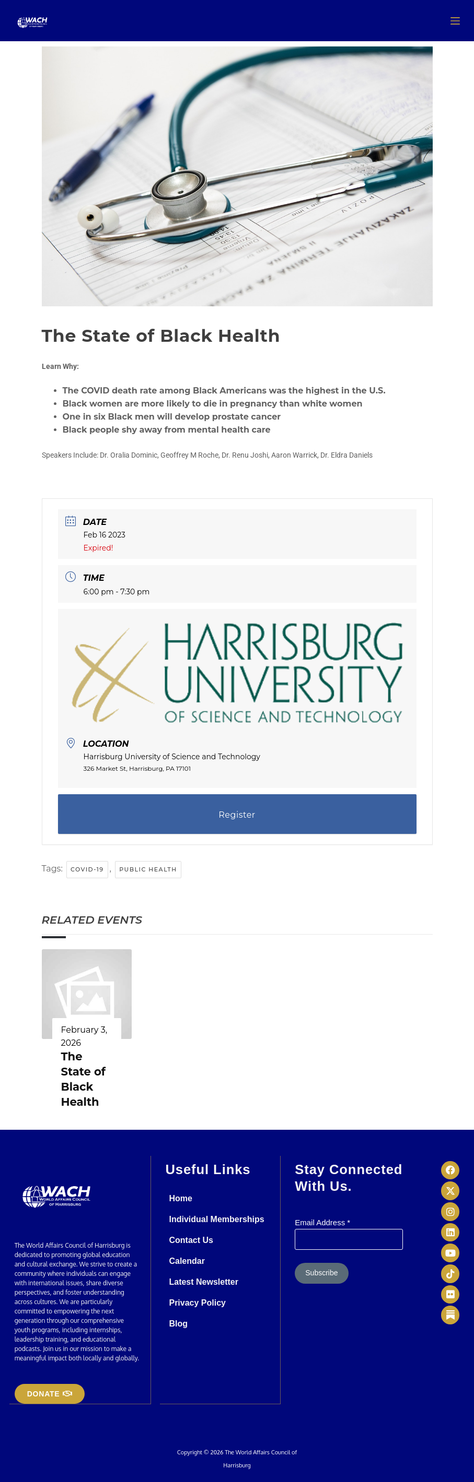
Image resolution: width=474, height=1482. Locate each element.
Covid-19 (87, 869)
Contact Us (191, 1240)
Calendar (186, 1261)
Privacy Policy (197, 1302)
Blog (178, 1323)
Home (180, 1198)
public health (148, 869)
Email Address (322, 1222)
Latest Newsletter (203, 1281)
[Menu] (455, 21)
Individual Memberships (216, 1219)
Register (237, 815)
